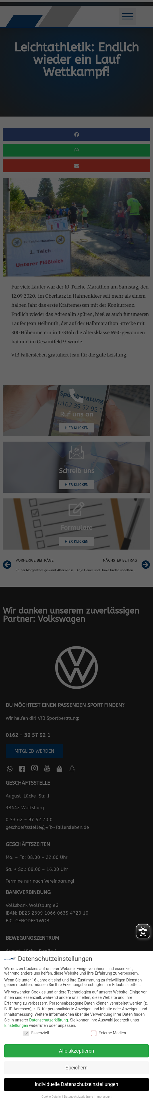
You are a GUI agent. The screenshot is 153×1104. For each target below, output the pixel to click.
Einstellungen (16, 1025)
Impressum (103, 1097)
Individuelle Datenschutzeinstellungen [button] (76, 1084)
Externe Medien (108, 1033)
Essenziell (36, 1033)
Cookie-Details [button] (51, 1097)
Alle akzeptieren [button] (76, 1051)
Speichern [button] (76, 1068)
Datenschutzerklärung (48, 1020)
